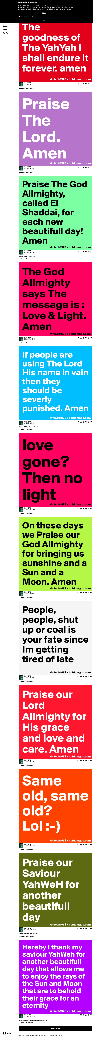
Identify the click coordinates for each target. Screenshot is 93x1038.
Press (42, 1035)
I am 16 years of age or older (29, 16)
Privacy (56, 1035)
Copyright (51, 1035)
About (20, 1035)
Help (23, 1035)
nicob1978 (27, 83)
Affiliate (32, 1035)
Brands (27, 1035)
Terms (60, 1035)
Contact (46, 1035)
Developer (37, 1035)
